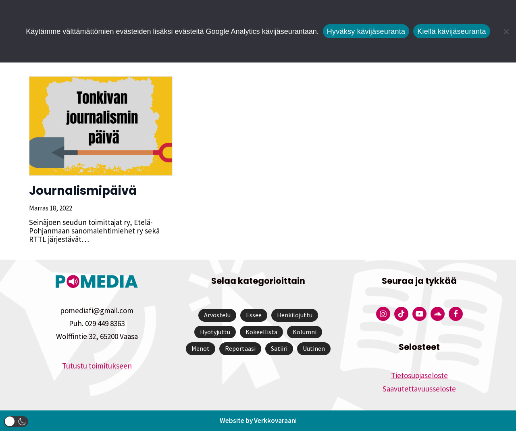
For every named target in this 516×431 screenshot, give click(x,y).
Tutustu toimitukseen (97, 366)
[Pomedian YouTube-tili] (419, 314)
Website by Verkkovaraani (258, 420)
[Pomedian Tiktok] (401, 314)
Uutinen (314, 348)
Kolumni (304, 332)
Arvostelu (217, 315)
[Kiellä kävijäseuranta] (506, 31)
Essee (254, 315)
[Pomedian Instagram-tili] (383, 314)
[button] (16, 421)
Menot (200, 348)
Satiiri (279, 348)
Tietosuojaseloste (419, 375)
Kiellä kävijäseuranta (451, 31)
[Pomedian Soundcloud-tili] (438, 314)
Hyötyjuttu (215, 332)
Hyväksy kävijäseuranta (366, 31)
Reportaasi (240, 348)
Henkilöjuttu (294, 315)
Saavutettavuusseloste (419, 389)
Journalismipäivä (82, 191)
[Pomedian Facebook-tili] (456, 314)
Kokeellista (261, 332)
